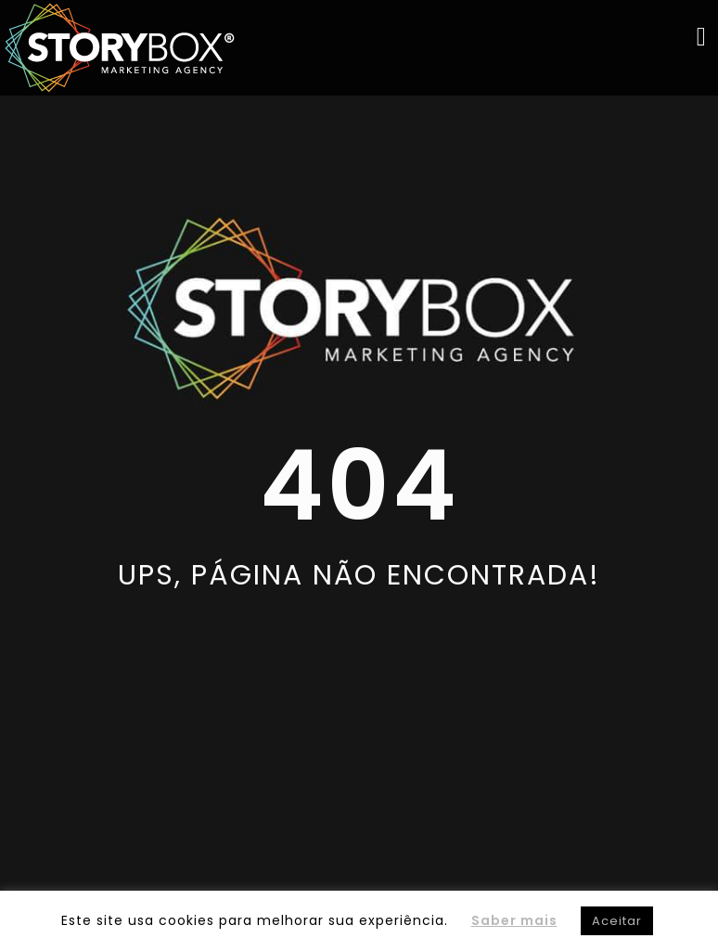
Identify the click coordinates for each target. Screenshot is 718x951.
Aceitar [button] (617, 921)
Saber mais (514, 920)
